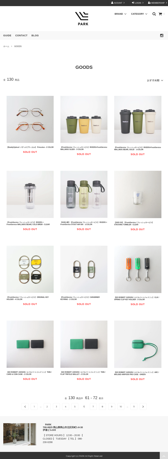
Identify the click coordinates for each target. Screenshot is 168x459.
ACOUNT (118, 2)
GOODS (18, 46)
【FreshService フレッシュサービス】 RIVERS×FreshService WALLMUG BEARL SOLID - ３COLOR (137, 147)
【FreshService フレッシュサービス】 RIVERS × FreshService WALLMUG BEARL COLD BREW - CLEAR (28, 222)
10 (121, 405)
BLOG (35, 35)
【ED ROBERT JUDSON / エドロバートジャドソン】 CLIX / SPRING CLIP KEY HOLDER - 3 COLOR (136, 297)
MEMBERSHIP (158, 2)
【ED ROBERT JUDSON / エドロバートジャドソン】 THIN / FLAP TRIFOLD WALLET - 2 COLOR (82, 372)
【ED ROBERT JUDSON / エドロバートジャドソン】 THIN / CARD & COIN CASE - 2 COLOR (29, 372)
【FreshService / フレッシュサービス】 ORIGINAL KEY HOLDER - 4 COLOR (28, 297)
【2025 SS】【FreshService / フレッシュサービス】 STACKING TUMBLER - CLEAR (134, 222)
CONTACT (21, 35)
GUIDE (7, 35)
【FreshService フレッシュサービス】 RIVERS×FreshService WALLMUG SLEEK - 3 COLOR (83, 147)
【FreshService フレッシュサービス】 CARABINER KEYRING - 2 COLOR (80, 297)
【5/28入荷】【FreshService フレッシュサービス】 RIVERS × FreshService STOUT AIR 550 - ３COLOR (83, 222)
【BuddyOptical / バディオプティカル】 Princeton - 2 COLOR (30, 146)
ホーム (6, 46)
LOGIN (138, 2)
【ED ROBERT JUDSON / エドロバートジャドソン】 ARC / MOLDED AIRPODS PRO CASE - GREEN (136, 372)
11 (134, 405)
